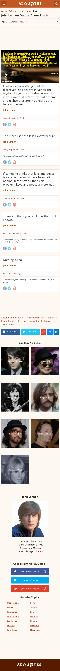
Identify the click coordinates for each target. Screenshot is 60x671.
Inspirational (8, 118)
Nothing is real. (13, 260)
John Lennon (25, 11)
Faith (22, 118)
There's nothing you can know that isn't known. (29, 218)
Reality (17, 273)
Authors (12, 11)
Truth (5, 233)
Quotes (4, 11)
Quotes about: (30, 22)
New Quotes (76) (35, 317)
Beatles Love (15, 233)
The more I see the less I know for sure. (29, 136)
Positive (10, 625)
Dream (33, 621)
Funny (10, 607)
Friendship (12, 612)
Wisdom (34, 616)
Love (5, 149)
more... (12, 324)
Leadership (12, 621)
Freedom (34, 625)
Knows (25, 233)
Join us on (30, 571)
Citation (39, 551)
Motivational (35, 321)
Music (47, 321)
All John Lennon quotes (13, 317)
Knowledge (12, 630)
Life (17, 118)
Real (11, 273)
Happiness (51, 317)
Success (33, 607)
